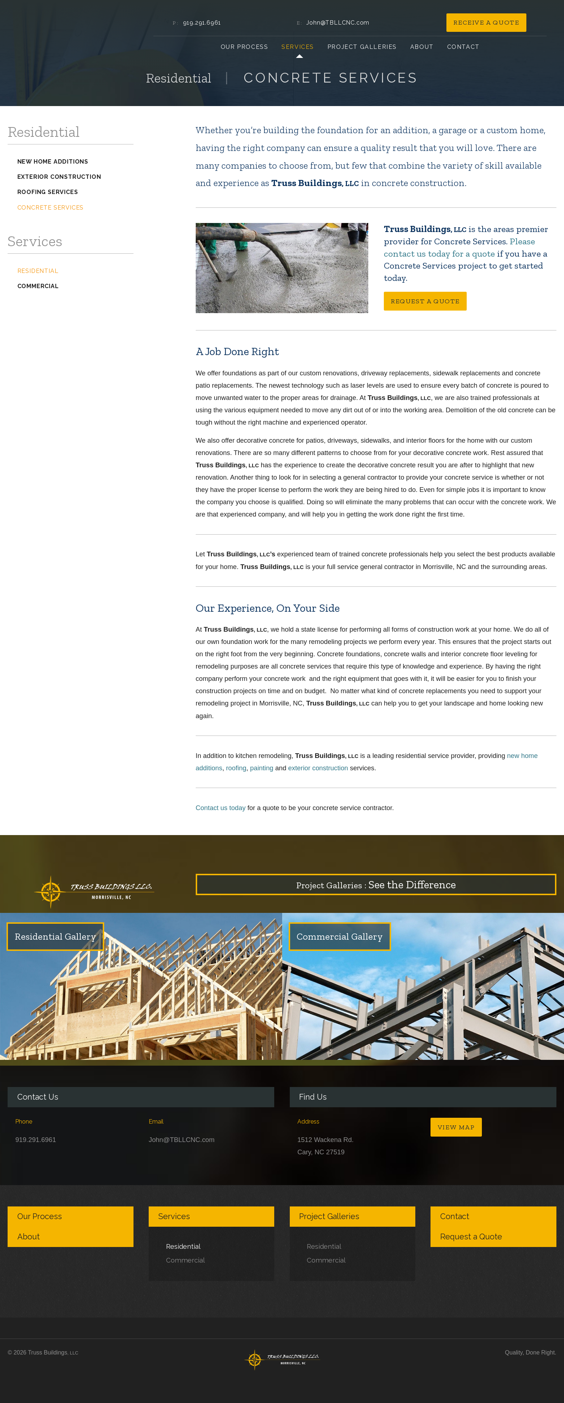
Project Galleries (362, 46)
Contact (463, 46)
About (422, 46)
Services (297, 46)
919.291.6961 (202, 22)
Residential (38, 270)
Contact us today (221, 808)
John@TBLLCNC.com (337, 22)
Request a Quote (425, 301)
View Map (456, 1127)
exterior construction (318, 768)
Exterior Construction (59, 176)
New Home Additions (52, 161)
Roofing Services (47, 192)
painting (261, 768)
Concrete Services (50, 207)
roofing (236, 768)
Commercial (38, 286)
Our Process (244, 46)
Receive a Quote (486, 22)
